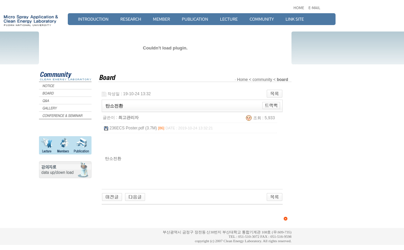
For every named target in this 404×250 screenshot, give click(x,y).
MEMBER (161, 19)
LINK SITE (294, 19)
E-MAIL (314, 7)
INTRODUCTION (93, 19)
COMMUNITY (261, 19)
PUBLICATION (195, 19)
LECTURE (229, 19)
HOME (299, 7)
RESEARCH (130, 19)
